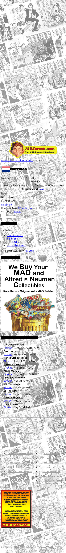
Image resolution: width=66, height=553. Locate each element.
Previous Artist (15, 235)
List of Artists (13, 242)
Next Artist (13, 239)
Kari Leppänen (12, 384)
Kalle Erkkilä (11, 404)
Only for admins (8, 217)
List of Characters (16, 245)
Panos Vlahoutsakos (15, 358)
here (41, 189)
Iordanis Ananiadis (14, 364)
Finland (8, 387)
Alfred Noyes (25, 208)
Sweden (8, 400)
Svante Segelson (13, 397)
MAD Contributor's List (20, 160)
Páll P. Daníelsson (14, 344)
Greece (8, 361)
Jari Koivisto (11, 391)
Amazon (29, 251)
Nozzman (6, 204)
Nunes (17, 211)
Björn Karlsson (12, 351)
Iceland (8, 348)
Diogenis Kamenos (14, 377)
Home (4, 160)
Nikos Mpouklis (12, 371)
